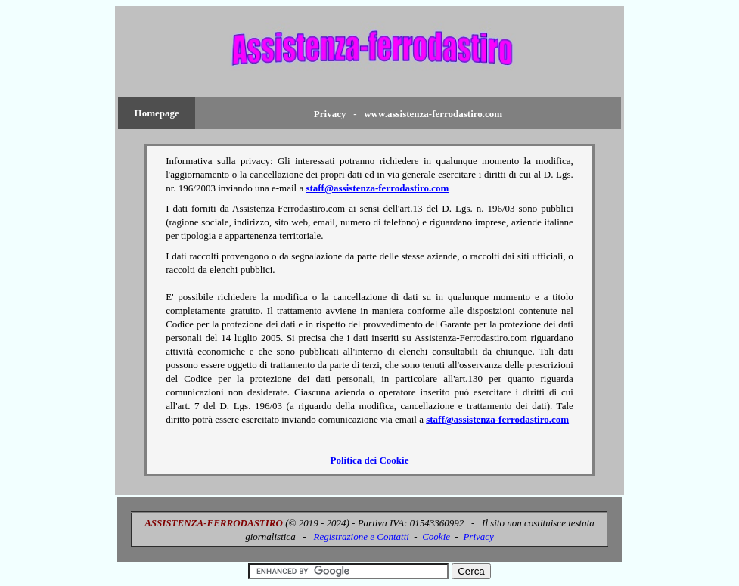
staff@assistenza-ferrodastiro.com (377, 188)
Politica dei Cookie (369, 460)
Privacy (478, 536)
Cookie (436, 536)
